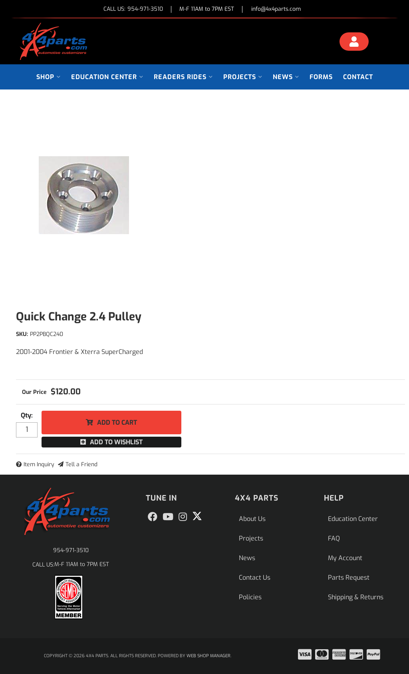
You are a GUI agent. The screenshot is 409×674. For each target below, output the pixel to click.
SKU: (22, 334)
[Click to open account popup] (354, 43)
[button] (48, 76)
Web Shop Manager (208, 656)
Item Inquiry (39, 464)
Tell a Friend (81, 464)
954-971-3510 (71, 550)
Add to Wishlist (116, 442)
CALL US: (133, 9)
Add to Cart (117, 422)
